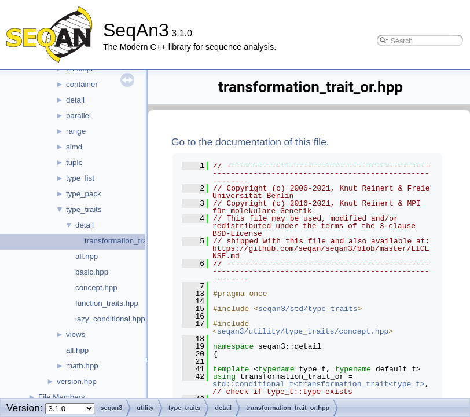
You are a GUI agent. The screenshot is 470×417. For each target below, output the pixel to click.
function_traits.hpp (106, 303)
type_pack (83, 193)
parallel (78, 115)
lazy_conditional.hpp (110, 318)
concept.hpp (96, 287)
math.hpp (82, 365)
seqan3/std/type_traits (308, 308)
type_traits (84, 209)
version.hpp (77, 381)
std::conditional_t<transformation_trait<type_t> (318, 384)
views (75, 334)
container (82, 84)
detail (75, 100)
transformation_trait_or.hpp (131, 240)
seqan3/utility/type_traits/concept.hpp (302, 331)
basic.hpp (91, 272)
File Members (61, 397)
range (76, 131)
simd (74, 146)
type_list (80, 178)
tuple (74, 162)
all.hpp (86, 256)
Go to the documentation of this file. (250, 142)
